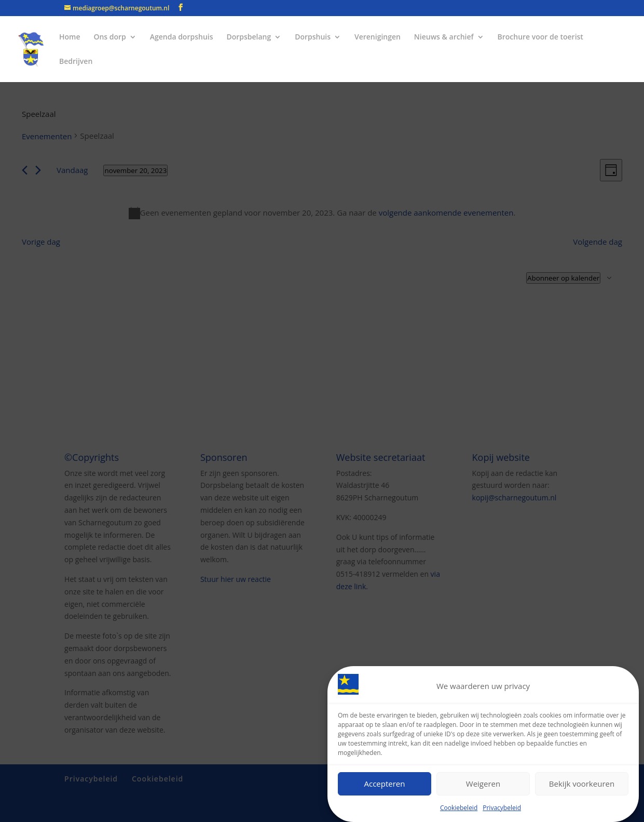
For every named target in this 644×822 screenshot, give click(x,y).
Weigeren (483, 783)
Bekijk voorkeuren (581, 783)
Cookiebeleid (458, 807)
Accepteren (384, 783)
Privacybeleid (502, 807)
